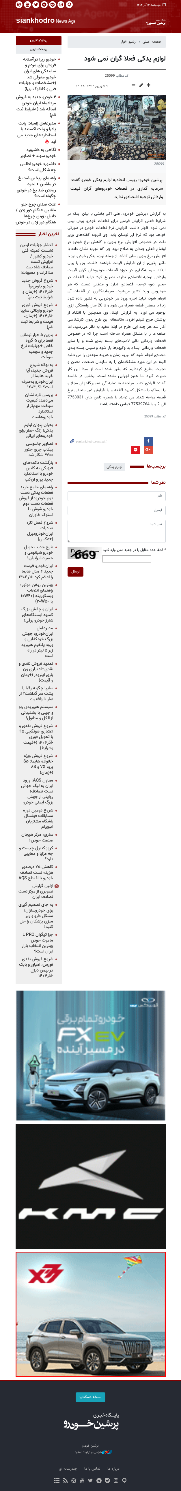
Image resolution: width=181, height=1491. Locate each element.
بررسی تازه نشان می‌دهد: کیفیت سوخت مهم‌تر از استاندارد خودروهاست (39, 406)
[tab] (39, 40)
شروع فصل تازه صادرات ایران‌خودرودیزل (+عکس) (40, 531)
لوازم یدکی (114, 467)
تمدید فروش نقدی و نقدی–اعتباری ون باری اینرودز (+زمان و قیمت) (36, 672)
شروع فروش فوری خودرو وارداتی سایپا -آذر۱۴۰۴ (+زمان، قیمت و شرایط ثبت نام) (36, 316)
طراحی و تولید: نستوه (93, 1452)
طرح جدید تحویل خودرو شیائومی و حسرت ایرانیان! (38, 553)
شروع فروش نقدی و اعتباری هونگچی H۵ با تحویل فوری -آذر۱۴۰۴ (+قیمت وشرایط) (35, 737)
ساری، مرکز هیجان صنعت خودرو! (37, 838)
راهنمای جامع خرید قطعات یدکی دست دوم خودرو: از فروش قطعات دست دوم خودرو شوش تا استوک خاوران (36, 501)
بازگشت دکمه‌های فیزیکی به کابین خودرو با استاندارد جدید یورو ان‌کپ (38, 471)
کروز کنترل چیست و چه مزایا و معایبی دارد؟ (36, 854)
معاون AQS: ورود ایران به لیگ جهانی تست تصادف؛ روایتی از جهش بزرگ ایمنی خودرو (37, 791)
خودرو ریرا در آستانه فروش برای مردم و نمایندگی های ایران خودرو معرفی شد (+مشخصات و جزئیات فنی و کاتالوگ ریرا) (37, 74)
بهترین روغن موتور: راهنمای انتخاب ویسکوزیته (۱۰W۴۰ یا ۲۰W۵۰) (36, 593)
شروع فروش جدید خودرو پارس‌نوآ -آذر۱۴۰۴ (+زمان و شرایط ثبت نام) (37, 289)
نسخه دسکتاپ (90, 1397)
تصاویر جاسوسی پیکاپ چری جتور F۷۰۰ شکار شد (39, 449)
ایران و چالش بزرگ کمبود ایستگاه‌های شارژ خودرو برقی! (37, 615)
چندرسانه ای (68, 1469)
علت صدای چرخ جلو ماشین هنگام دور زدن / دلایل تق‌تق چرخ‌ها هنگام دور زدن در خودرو (36, 213)
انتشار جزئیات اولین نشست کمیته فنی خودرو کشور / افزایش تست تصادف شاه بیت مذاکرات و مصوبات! (36, 259)
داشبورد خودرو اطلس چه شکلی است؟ (38, 167)
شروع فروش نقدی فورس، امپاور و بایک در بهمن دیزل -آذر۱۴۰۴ (36, 967)
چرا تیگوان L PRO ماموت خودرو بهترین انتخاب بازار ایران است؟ (37, 943)
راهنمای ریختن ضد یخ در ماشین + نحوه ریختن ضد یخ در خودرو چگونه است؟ (36, 187)
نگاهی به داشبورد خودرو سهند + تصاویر (38, 153)
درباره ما (113, 1469)
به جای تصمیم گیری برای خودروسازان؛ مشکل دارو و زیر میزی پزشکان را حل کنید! (35, 916)
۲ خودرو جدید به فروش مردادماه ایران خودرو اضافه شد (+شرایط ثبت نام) (36, 106)
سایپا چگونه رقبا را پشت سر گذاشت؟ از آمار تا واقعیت (36, 694)
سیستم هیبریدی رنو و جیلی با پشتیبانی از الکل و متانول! (36, 713)
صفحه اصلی (152, 42)
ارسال (75, 571)
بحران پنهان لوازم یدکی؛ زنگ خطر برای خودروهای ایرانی (36, 430)
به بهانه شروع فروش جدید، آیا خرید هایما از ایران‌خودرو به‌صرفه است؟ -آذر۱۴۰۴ (37, 376)
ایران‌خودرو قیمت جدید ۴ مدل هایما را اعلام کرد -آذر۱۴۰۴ (36, 571)
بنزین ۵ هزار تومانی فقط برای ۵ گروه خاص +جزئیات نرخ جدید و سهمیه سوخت (36, 346)
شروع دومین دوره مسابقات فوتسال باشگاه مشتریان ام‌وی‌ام (38, 819)
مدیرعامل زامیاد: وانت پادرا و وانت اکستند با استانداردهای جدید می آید (36, 132)
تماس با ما (92, 1469)
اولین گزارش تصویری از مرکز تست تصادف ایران (35, 891)
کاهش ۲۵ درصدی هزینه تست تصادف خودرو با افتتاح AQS (35, 873)
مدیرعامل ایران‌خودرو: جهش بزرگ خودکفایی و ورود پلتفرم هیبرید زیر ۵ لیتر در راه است (37, 642)
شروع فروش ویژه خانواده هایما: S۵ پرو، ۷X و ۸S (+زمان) (38, 764)
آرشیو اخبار (129, 42)
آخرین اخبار (48, 234)
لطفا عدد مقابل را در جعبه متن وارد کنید (134, 550)
